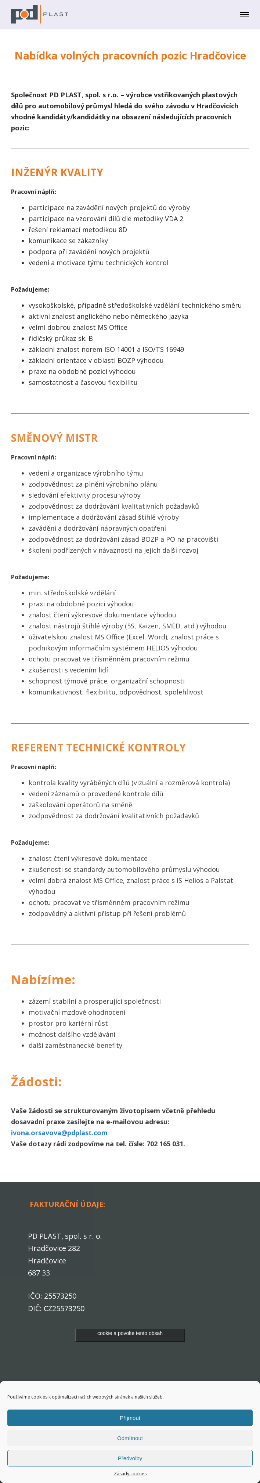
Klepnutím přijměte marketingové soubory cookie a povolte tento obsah (130, 1329)
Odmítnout (130, 1438)
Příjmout (130, 1418)
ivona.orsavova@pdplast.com (59, 1132)
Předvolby (130, 1458)
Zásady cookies (130, 1474)
